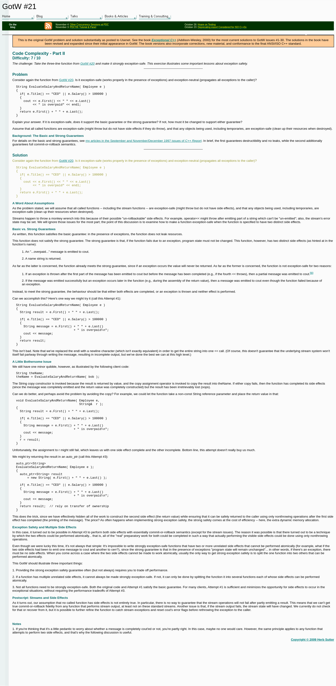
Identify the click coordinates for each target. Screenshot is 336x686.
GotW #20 (87, 63)
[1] (311, 285)
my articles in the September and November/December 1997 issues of (143, 147)
